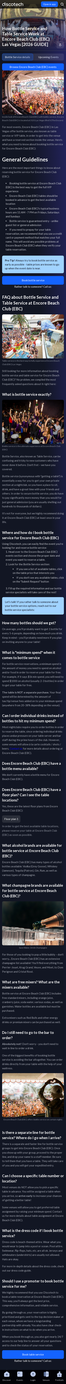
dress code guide (21, 1270)
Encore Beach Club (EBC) (43, 551)
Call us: (47, 286)
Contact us (16, 748)
